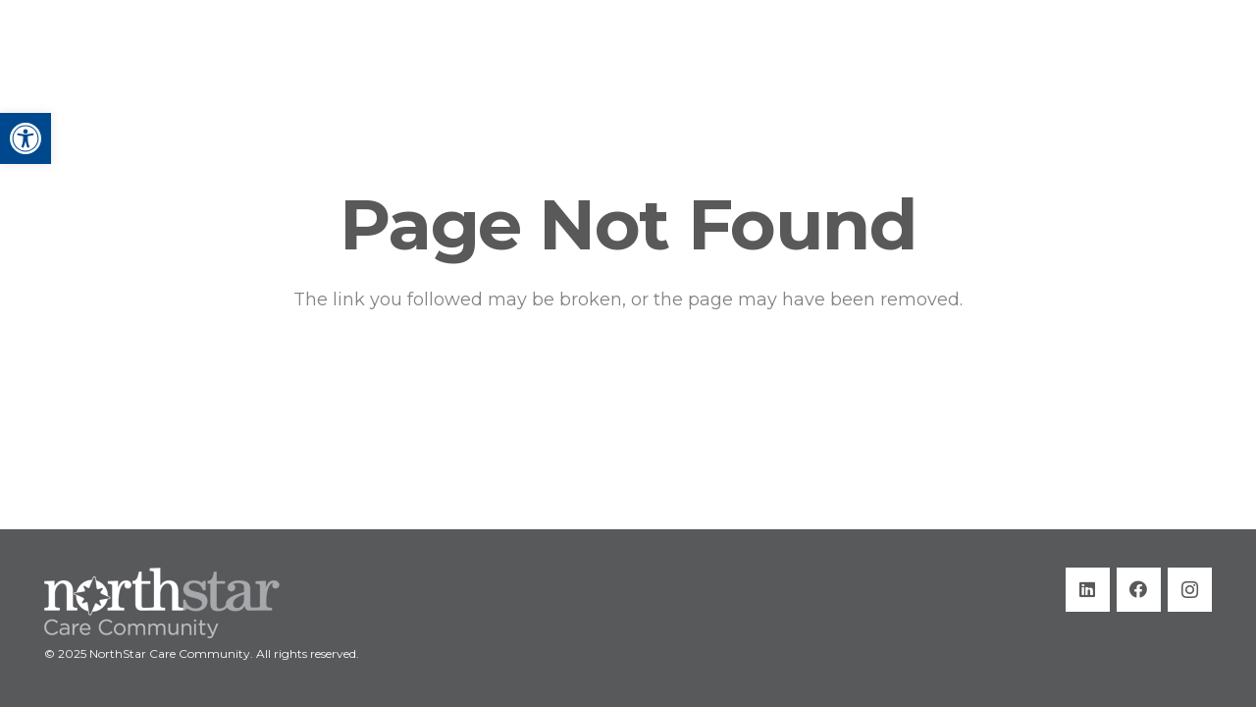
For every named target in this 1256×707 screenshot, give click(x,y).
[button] (25, 138)
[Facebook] (1139, 590)
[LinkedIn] (1088, 590)
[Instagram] (1190, 590)
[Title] (148, 58)
